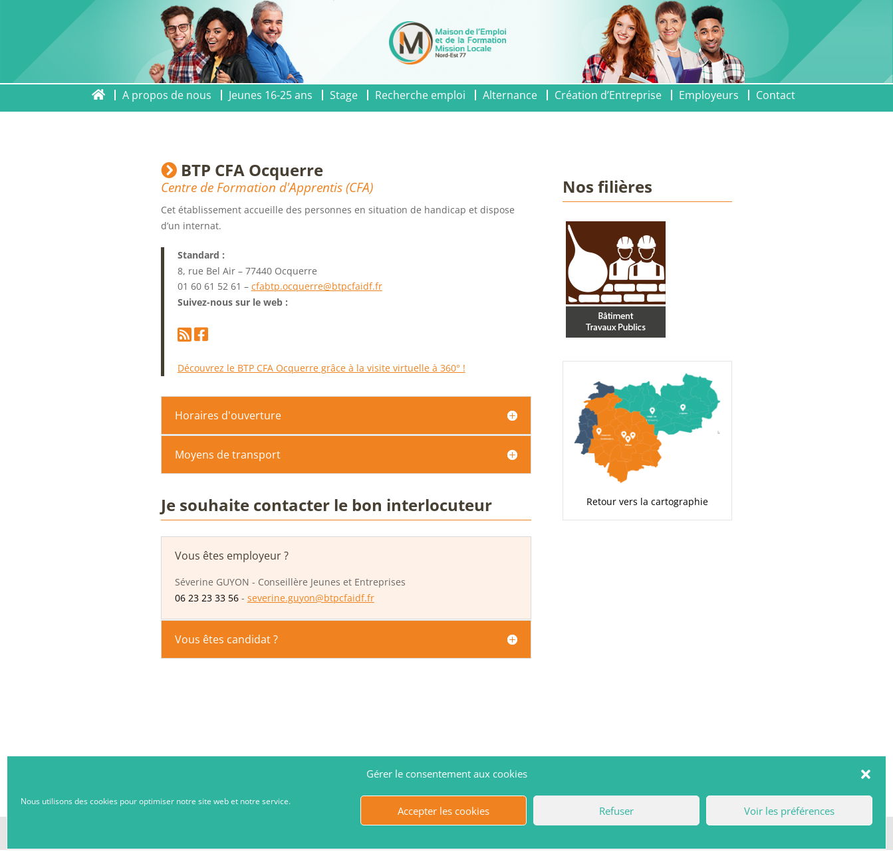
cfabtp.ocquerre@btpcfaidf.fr (316, 286)
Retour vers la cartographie (647, 501)
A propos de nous (166, 95)
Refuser (616, 810)
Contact (775, 95)
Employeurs (709, 95)
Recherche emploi (420, 95)
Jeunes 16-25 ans (271, 95)
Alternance (510, 95)
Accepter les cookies (443, 810)
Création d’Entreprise (608, 95)
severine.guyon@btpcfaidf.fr (310, 597)
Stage (344, 95)
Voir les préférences (789, 810)
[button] (865, 774)
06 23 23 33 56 (207, 597)
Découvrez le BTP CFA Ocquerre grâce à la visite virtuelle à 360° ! (321, 368)
